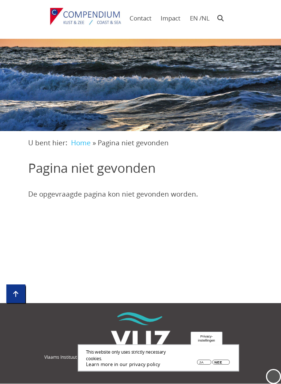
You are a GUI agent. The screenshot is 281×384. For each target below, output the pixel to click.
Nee (218, 363)
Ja (201, 363)
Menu (273, 376)
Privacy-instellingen (206, 339)
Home (81, 142)
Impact (170, 18)
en (194, 18)
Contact (140, 18)
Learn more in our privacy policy (123, 364)
